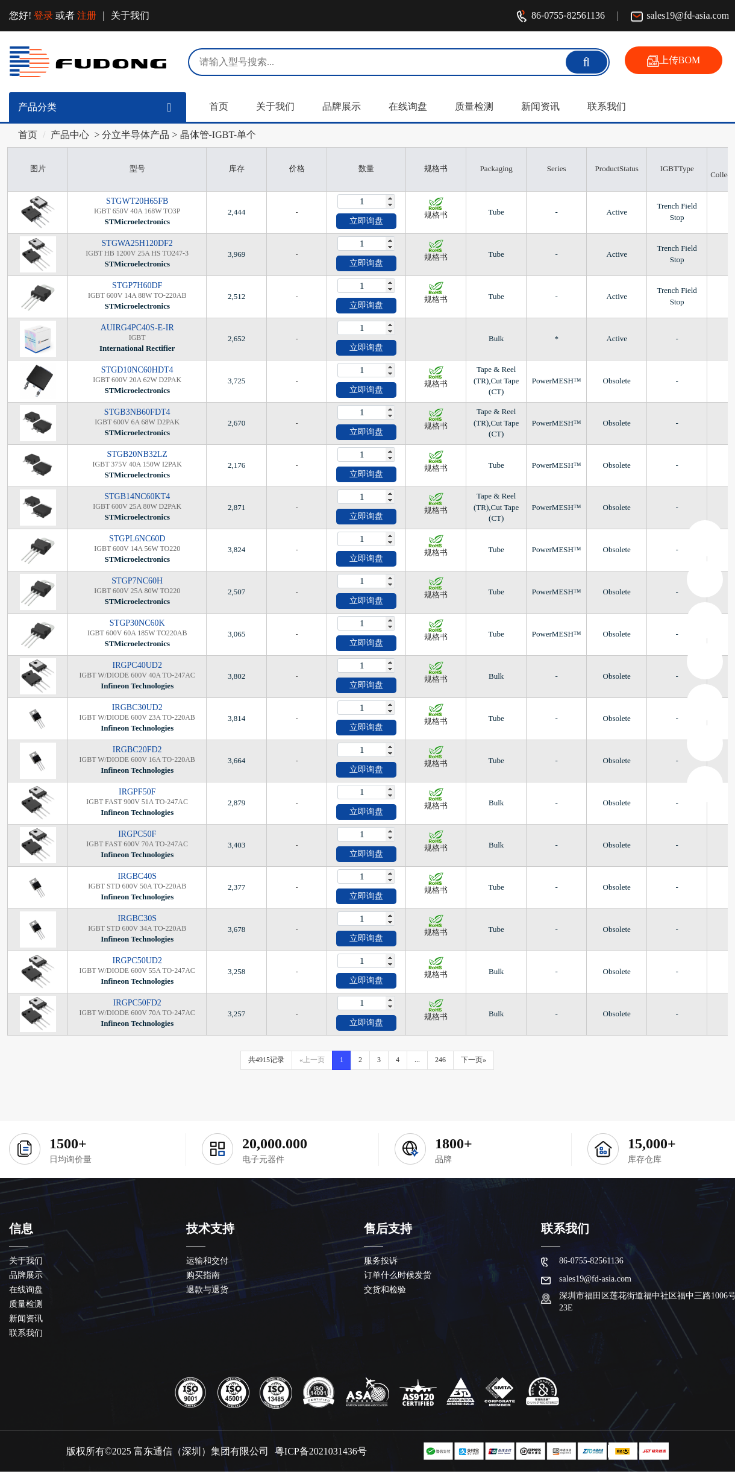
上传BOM (673, 61)
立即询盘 (366, 220)
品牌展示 (341, 106)
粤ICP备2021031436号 (321, 1451)
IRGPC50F (137, 833)
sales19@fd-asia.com (680, 17)
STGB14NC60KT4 (137, 496)
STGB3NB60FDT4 (137, 412)
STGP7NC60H (137, 580)
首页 (218, 106)
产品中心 (70, 135)
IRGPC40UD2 (136, 665)
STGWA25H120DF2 (137, 243)
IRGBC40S (137, 876)
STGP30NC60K (137, 622)
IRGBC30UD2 (137, 707)
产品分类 (37, 107)
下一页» (473, 1059)
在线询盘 (408, 106)
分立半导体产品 (135, 135)
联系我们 (606, 106)
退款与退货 (207, 1289)
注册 (86, 15)
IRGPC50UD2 (136, 960)
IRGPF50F (137, 791)
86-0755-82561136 (560, 17)
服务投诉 (381, 1260)
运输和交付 (207, 1260)
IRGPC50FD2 (137, 1002)
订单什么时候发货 (397, 1275)
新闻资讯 (540, 106)
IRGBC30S (137, 918)
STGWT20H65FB (137, 201)
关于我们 (130, 15)
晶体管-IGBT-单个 (218, 135)
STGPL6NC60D (137, 538)
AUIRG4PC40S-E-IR (137, 327)
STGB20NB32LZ (137, 454)
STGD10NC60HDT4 (137, 369)
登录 (43, 15)
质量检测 (474, 106)
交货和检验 (385, 1289)
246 (440, 1059)
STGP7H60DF (137, 285)
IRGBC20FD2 (137, 749)
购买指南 (203, 1275)
